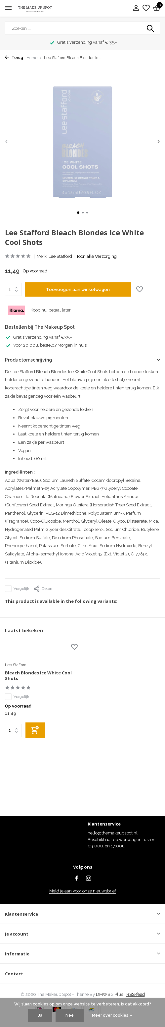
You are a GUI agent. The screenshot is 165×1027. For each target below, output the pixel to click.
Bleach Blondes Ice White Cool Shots (38, 675)
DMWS (103, 994)
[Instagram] (88, 879)
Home (34, 57)
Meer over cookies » (112, 1015)
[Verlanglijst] (146, 8)
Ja (40, 1015)
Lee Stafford (60, 256)
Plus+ (119, 994)
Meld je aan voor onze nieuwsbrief (82, 890)
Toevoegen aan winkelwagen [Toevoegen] (78, 289)
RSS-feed (135, 994)
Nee (69, 1015)
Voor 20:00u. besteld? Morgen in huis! (46, 345)
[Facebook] (76, 879)
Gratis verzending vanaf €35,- (38, 337)
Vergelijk (17, 589)
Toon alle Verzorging (96, 256)
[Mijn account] (136, 8)
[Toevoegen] (35, 730)
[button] (78, 212)
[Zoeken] (82, 28)
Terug (14, 57)
